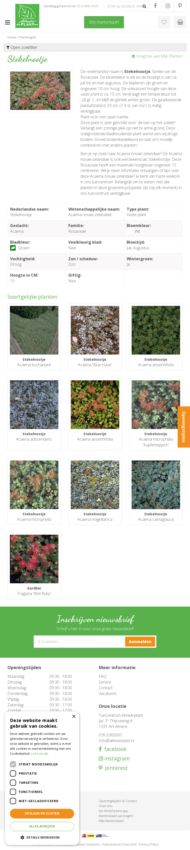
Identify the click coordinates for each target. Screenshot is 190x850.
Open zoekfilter (21, 47)
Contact (106, 687)
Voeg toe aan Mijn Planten (159, 56)
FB (155, 6)
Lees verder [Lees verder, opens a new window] (39, 754)
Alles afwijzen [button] (42, 826)
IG (168, 6)
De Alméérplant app (113, 811)
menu (7, 22)
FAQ (102, 676)
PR (180, 6)
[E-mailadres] (95, 641)
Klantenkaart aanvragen (116, 816)
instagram (116, 758)
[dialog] (42, 778)
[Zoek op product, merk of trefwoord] (126, 6)
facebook (114, 749)
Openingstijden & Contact (118, 801)
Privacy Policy (149, 844)
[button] (42, 837)
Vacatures (108, 693)
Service (105, 682)
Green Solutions (87, 844)
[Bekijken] (180, 22)
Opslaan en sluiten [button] (42, 813)
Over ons (105, 806)
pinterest (115, 768)
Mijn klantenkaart (111, 821)
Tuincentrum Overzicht (119, 844)
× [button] (73, 717)
